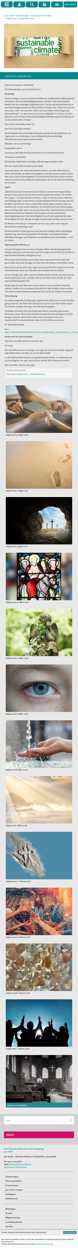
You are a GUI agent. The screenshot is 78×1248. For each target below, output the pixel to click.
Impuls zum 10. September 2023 (20, 18)
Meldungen (10, 1216)
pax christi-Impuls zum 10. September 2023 (26, 374)
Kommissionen (11, 1193)
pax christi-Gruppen (14, 1197)
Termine (8, 1221)
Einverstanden (70, 1232)
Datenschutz (21, 1175)
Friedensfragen (22, 15)
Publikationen (11, 1206)
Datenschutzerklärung (44, 1244)
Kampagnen (10, 1202)
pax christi (9, 15)
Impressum (9, 1175)
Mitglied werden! (13, 1225)
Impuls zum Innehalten (41, 15)
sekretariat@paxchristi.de (19, 1172)
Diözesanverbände (13, 1188)
